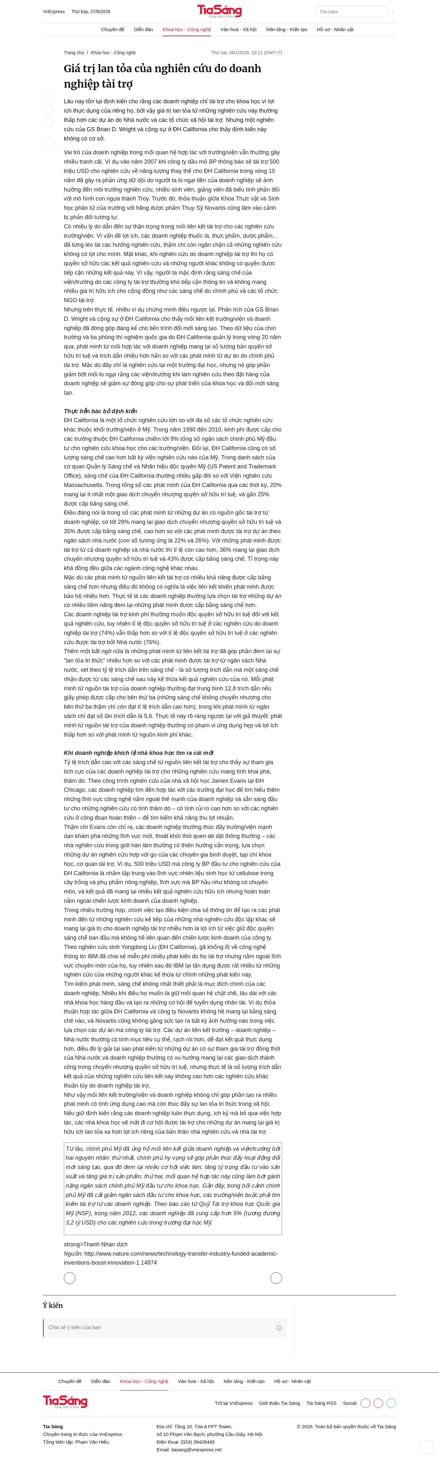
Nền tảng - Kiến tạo (286, 29)
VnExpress (54, 11)
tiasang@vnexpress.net (196, 1449)
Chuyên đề (112, 29)
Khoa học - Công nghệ (187, 29)
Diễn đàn (143, 29)
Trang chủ (74, 52)
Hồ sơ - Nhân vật (335, 29)
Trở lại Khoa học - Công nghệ (71, 1277)
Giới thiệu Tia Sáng (279, 1403)
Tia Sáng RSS (321, 1403)
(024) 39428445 (198, 1442)
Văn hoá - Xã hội (238, 29)
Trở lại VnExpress (234, 1403)
